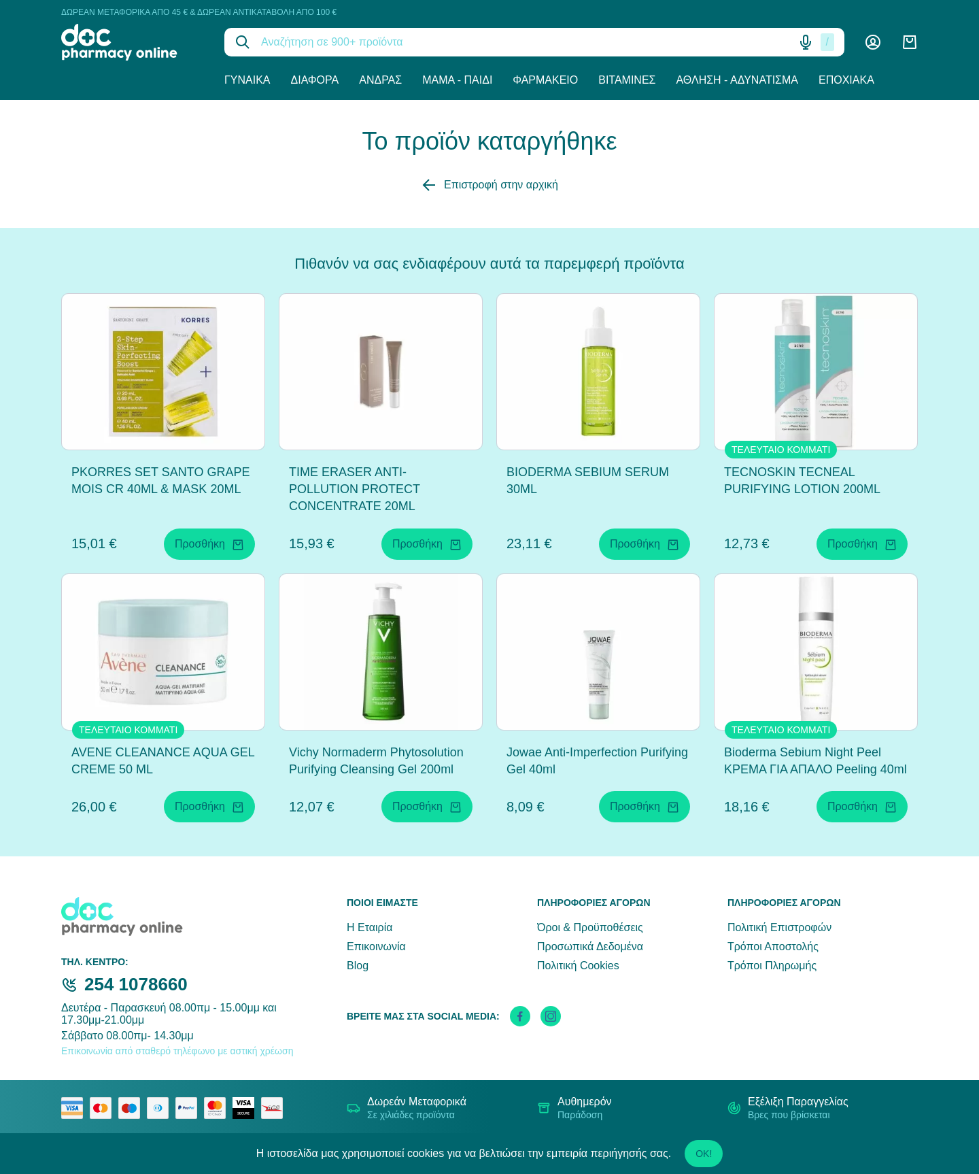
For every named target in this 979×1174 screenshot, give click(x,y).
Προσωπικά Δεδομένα (590, 946)
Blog (357, 965)
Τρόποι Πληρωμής (772, 965)
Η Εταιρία (369, 927)
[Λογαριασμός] (873, 42)
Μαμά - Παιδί (457, 80)
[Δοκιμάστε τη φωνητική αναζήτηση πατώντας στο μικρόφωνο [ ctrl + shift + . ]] (805, 42)
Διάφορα (315, 80)
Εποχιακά (846, 80)
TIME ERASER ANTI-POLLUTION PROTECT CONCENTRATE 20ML (354, 489)
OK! (703, 1153)
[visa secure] (247, 1108)
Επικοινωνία (376, 946)
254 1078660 (136, 984)
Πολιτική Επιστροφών (779, 927)
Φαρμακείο (545, 80)
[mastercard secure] (218, 1108)
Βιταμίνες (626, 80)
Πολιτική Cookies (578, 965)
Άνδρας (380, 80)
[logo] (132, 42)
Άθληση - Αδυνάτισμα (737, 80)
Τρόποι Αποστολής (773, 946)
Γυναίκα (247, 80)
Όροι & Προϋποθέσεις (590, 927)
